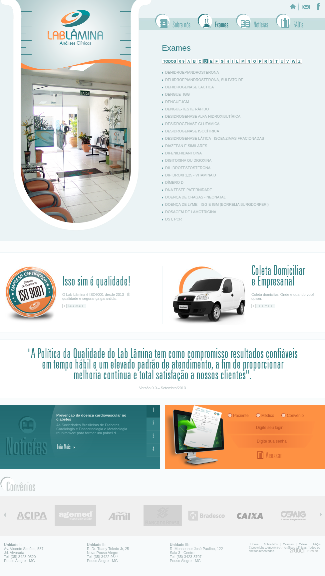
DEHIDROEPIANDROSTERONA (192, 72)
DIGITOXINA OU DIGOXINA (188, 160)
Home (254, 544)
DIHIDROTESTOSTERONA (187, 168)
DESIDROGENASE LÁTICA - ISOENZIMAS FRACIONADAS (214, 138)
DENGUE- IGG (177, 94)
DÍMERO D (174, 182)
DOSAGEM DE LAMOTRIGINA (190, 212)
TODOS (169, 61)
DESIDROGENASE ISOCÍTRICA (192, 131)
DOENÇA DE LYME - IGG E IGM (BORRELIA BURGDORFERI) (217, 204)
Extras (252, 21)
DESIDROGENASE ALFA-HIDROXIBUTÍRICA (202, 116)
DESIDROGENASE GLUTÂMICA (192, 124)
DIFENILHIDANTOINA (183, 153)
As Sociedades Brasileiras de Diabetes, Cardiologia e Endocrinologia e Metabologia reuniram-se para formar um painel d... (97, 424)
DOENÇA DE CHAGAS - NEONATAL (195, 197)
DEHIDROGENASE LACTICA (189, 87)
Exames (212, 21)
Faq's (289, 21)
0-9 (181, 61)
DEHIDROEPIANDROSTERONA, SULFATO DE (204, 80)
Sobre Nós (172, 21)
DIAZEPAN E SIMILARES (186, 146)
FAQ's (317, 544)
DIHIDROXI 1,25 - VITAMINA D (190, 175)
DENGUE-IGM (177, 102)
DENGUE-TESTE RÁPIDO (187, 109)
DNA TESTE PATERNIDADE (188, 190)
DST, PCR (173, 219)
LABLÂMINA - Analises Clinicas (75, 27)
